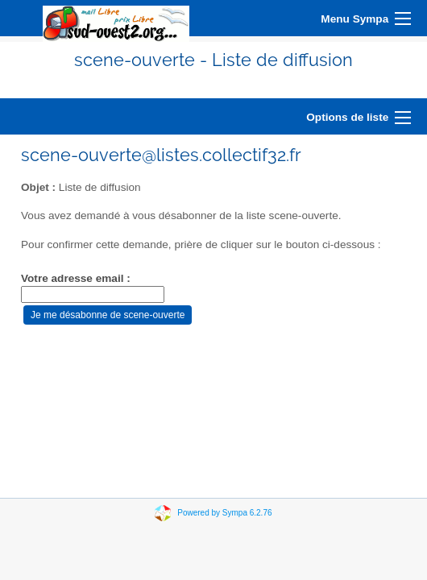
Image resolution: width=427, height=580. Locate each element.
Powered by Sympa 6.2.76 (224, 512)
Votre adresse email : (76, 278)
